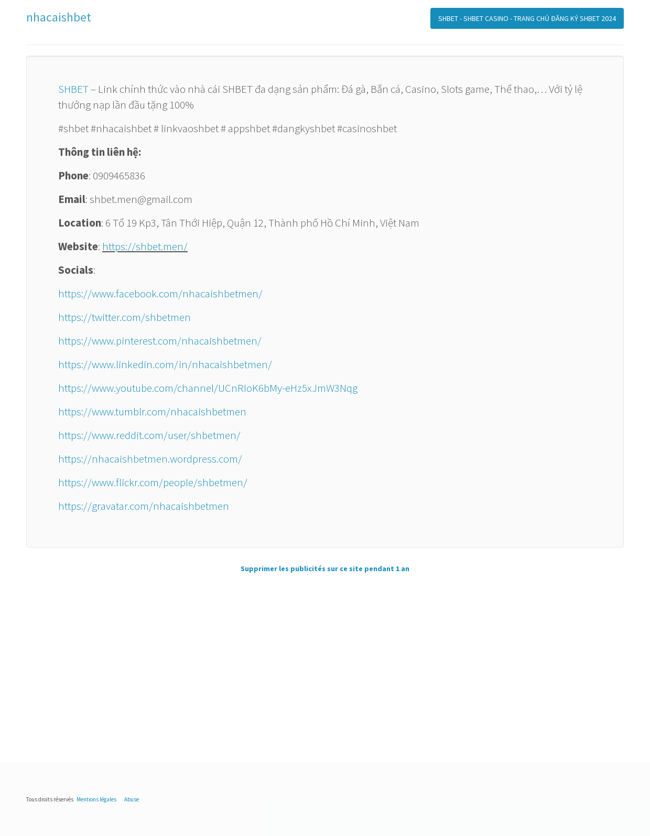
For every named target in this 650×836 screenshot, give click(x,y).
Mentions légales (96, 799)
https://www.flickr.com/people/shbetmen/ (152, 482)
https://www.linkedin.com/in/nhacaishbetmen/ (165, 364)
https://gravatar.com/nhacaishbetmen (143, 506)
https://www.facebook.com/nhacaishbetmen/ (160, 293)
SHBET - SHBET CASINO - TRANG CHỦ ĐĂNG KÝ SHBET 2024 (527, 18)
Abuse (131, 799)
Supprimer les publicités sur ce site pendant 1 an (325, 568)
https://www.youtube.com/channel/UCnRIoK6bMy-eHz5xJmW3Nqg (208, 388)
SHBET (73, 89)
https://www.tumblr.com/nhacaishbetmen (152, 411)
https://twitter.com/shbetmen (124, 317)
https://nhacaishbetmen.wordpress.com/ (150, 459)
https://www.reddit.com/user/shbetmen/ (149, 435)
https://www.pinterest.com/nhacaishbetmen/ (160, 341)
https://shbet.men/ (145, 246)
